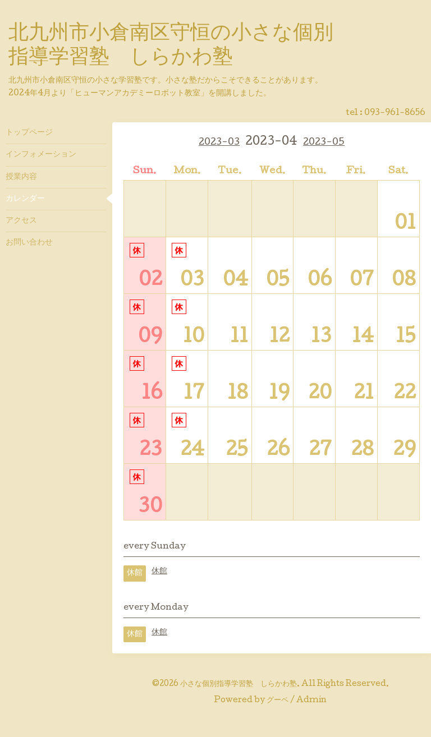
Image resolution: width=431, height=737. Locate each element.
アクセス (21, 221)
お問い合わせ (29, 242)
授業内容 (21, 177)
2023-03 (219, 143)
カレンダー (25, 199)
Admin (311, 700)
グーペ (277, 700)
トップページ (29, 132)
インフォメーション (41, 154)
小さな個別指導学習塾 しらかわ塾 (238, 684)
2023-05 (324, 143)
